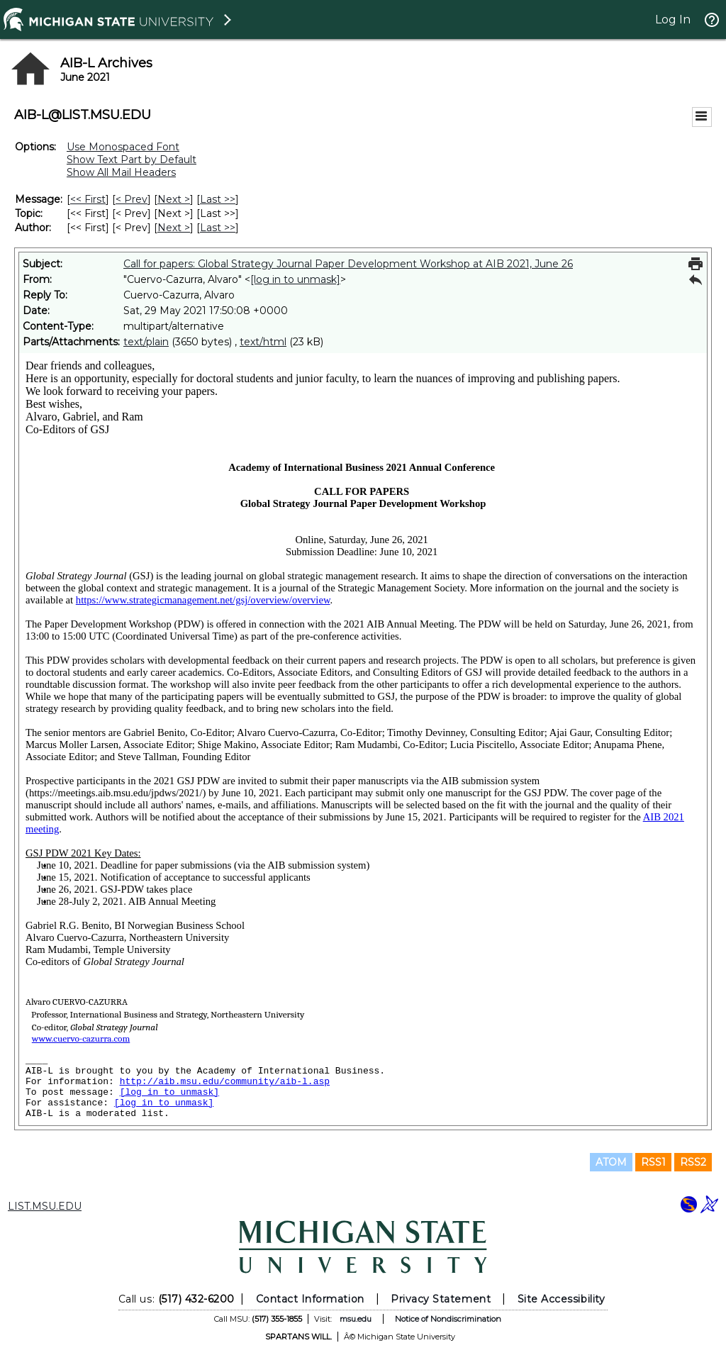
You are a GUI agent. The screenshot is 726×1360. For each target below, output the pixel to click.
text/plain (146, 341)
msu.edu (356, 1319)
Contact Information (310, 1299)
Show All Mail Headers (121, 172)
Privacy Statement (441, 1299)
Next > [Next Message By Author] (173, 227)
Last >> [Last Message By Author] (217, 227)
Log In (673, 19)
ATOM (611, 1162)
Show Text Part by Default (131, 159)
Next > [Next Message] (173, 199)
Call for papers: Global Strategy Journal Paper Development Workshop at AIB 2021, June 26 (348, 263)
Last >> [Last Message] (217, 199)
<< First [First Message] (88, 199)
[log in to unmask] (295, 279)
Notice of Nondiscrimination (448, 1319)
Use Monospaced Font (123, 146)
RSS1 (653, 1162)
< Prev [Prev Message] (131, 199)
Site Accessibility (561, 1299)
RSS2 (693, 1162)
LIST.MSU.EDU (45, 1206)
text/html (263, 341)
